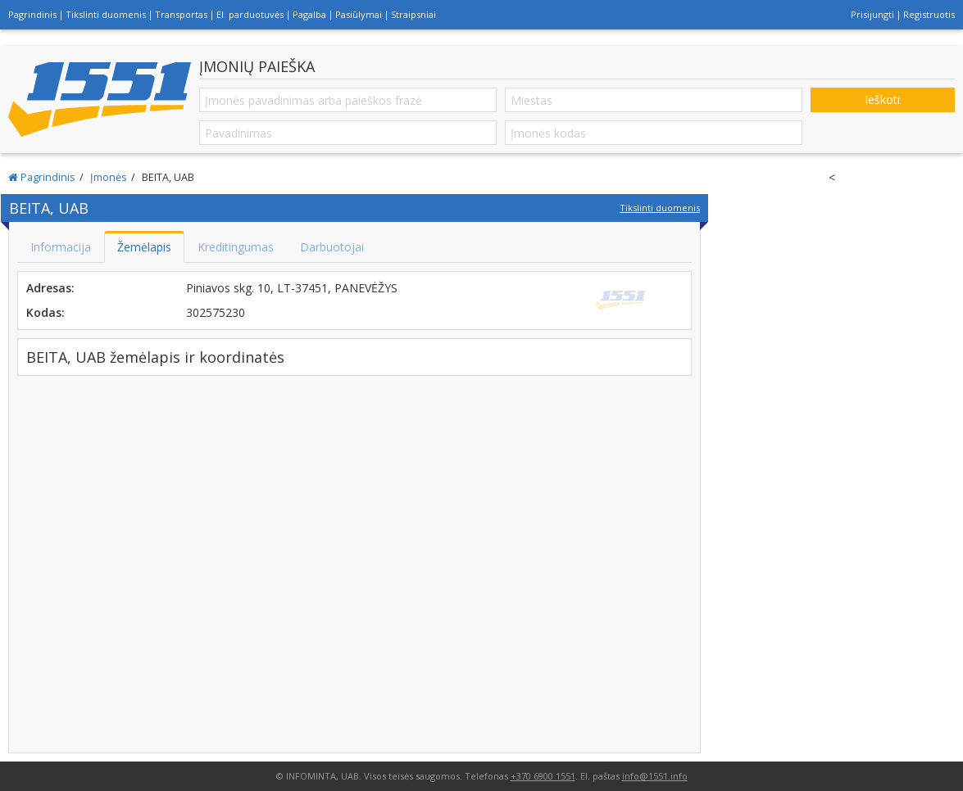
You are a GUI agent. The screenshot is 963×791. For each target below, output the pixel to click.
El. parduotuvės (250, 14)
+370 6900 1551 (543, 776)
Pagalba (309, 14)
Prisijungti (872, 14)
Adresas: (50, 288)
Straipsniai (413, 14)
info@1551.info (655, 776)
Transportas (181, 14)
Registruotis (929, 14)
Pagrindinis (32, 14)
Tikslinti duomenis (106, 14)
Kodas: (45, 312)
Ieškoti (882, 99)
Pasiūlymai (358, 14)
